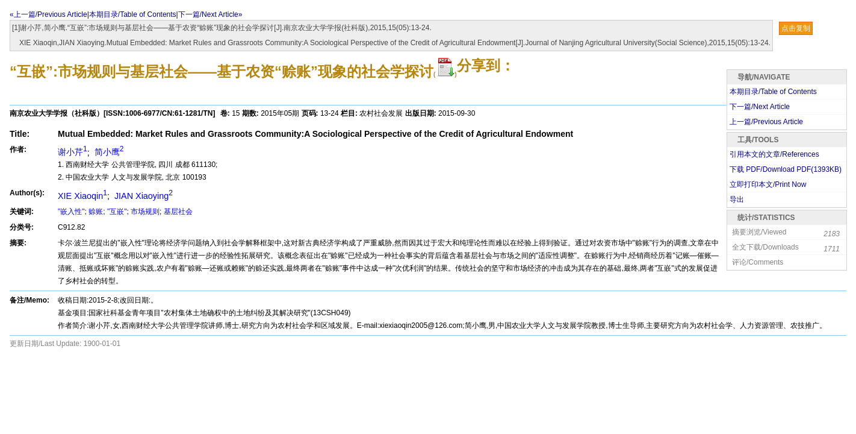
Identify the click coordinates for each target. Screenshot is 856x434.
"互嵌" (117, 211)
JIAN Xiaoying (142, 196)
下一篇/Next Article (760, 106)
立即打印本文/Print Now (768, 184)
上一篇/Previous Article (766, 122)
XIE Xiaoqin (82, 196)
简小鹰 (108, 152)
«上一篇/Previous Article (48, 14)
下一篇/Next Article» (210, 14)
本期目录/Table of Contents (132, 14)
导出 (737, 199)
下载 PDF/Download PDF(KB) (786, 169)
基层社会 (178, 211)
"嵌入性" (71, 211)
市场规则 (145, 211)
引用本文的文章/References (774, 154)
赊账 (95, 211)
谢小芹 (72, 152)
